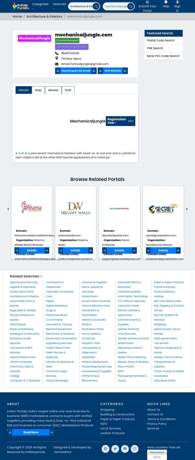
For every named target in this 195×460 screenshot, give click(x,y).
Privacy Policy (157, 424)
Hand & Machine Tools (96, 306)
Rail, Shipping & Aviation (169, 306)
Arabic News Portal (21, 291)
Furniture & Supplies (94, 282)
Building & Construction (25, 334)
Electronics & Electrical (60, 334)
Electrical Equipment (59, 329)
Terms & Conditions (161, 419)
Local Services (127, 334)
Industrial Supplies (129, 291)
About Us (153, 410)
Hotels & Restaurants (95, 362)
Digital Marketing (56, 306)
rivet (21, 153)
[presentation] (8, 209)
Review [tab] (53, 90)
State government (165, 338)
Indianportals (35, 452)
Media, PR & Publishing (132, 357)
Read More (31, 432)
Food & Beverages (57, 380)
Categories (40, 6)
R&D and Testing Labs (167, 301)
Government (90, 296)
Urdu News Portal (164, 380)
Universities (161, 376)
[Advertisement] (42, 121)
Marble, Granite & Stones (133, 338)
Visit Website (112, 71)
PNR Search (155, 48)
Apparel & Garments (23, 287)
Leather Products (128, 329)
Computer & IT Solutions (25, 380)
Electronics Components (61, 338)
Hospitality (88, 357)
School (158, 310)
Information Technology (133, 296)
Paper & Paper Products (169, 282)
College (15, 376)
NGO (121, 371)
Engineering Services (59, 343)
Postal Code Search (161, 40)
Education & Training (59, 324)
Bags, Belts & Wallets (23, 310)
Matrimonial (125, 343)
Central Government (23, 357)
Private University (164, 287)
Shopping (160, 324)
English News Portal (58, 348)
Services (153, 428)
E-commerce (54, 320)
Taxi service (161, 343)
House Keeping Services (97, 366)
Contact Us (155, 414)
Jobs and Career (128, 306)
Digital (50, 301)
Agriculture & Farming (23, 282)
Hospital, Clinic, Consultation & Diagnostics (91, 347)
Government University (96, 301)
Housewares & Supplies (96, 371)
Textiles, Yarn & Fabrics (168, 357)
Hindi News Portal (93, 329)
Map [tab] (38, 90)
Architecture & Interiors (71, 47)
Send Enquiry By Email (76, 70)
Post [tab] (68, 90)
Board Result (18, 324)
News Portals (126, 366)
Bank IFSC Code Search (163, 56)
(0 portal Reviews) (67, 40)
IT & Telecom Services (131, 301)
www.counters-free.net (163, 447)
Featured (59, 6)
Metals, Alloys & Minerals (133, 362)
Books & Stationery (21, 329)
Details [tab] (24, 90)
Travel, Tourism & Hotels (169, 371)
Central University (21, 362)
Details (32, 250)
